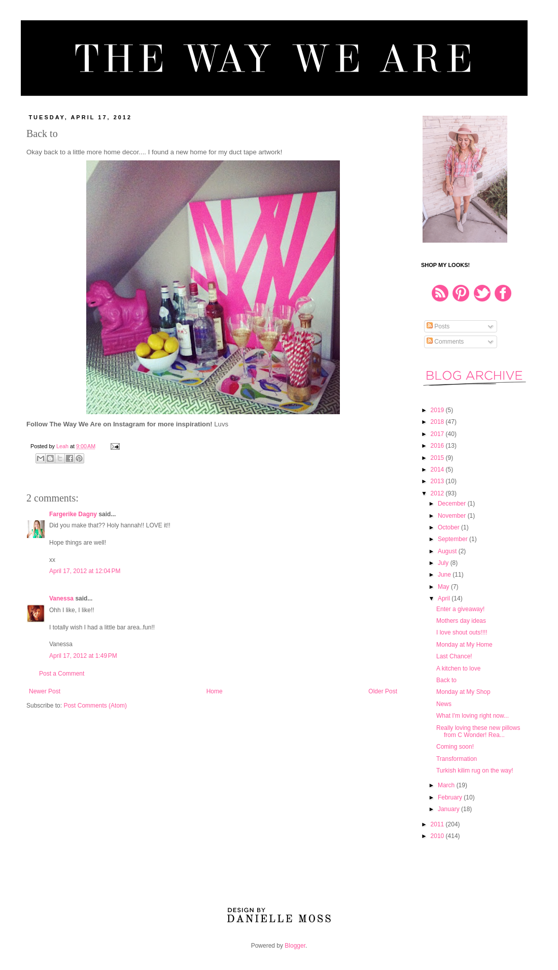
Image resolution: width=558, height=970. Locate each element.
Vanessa (61, 598)
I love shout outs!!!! (461, 632)
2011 (438, 824)
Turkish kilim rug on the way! (474, 770)
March (447, 785)
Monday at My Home (464, 644)
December (453, 503)
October (449, 527)
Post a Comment (61, 673)
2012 (438, 493)
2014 (438, 469)
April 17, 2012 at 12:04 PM (84, 571)
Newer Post (44, 691)
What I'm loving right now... (472, 715)
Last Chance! (454, 656)
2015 (438, 457)
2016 (438, 445)
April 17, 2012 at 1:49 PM (83, 655)
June (445, 574)
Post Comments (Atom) (95, 705)
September (453, 539)
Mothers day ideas (461, 620)
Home (214, 691)
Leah (63, 446)
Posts (438, 326)
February (451, 797)
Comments (445, 341)
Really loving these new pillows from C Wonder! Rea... (478, 731)
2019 (438, 410)
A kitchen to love (458, 668)
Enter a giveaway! (460, 609)
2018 (438, 421)
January (449, 809)
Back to (446, 680)
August (448, 551)
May (444, 586)
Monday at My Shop (463, 691)
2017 (438, 434)
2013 (438, 481)
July (444, 562)
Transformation (456, 758)
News (443, 704)
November (453, 515)
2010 (438, 836)
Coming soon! (455, 746)
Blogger (295, 945)
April (444, 598)
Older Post (382, 691)
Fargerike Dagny (73, 514)
